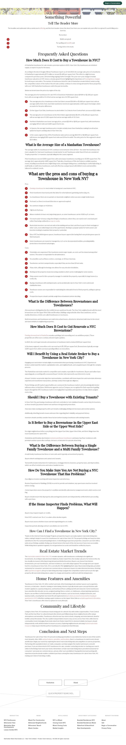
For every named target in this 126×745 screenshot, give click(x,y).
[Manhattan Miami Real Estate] (12, 3)
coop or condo (55, 221)
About (104, 720)
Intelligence (91, 3)
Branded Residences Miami (86, 723)
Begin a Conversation (112, 3)
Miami (74, 3)
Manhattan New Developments (9, 726)
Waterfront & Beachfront (85, 725)
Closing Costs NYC (59, 723)
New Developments (84, 728)
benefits (69, 43)
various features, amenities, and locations (55, 639)
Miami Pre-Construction (36, 720)
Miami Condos (33, 728)
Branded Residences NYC (86, 720)
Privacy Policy (106, 728)
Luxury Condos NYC (11, 730)
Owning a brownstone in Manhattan (37, 335)
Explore (81, 3)
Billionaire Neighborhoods (37, 723)
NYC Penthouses (10, 720)
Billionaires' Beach (34, 725)
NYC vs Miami (57, 720)
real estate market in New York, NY (39, 556)
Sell (99, 3)
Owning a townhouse (37, 188)
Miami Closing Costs (60, 725)
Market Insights (58, 728)
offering (42, 28)
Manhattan (66, 3)
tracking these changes (92, 79)
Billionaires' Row (9, 723)
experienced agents (34, 570)
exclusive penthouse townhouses (61, 438)
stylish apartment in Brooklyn (90, 598)
